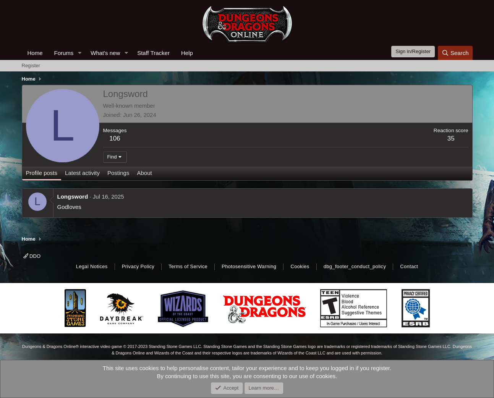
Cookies (299, 266)
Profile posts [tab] (42, 173)
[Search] (455, 53)
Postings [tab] (118, 173)
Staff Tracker (153, 53)
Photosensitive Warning (249, 266)
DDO (32, 256)
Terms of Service (187, 266)
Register (31, 65)
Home (35, 53)
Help (187, 53)
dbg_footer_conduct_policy (355, 266)
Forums (64, 53)
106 (114, 138)
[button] (79, 53)
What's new (105, 53)
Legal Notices (92, 266)
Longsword (72, 196)
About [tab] (144, 173)
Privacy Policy (138, 266)
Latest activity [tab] (82, 173)
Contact (409, 266)
